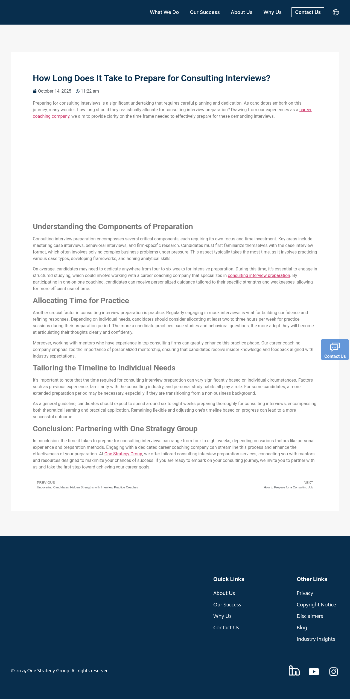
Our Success (204, 12)
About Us (241, 12)
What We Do (163, 12)
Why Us (272, 12)
